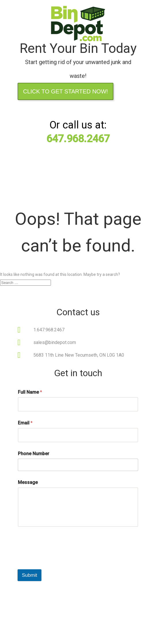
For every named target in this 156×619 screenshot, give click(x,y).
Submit (29, 575)
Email (25, 423)
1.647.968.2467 (48, 329)
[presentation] (61, 555)
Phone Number (33, 453)
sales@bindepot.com (54, 342)
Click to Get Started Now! (65, 91)
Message (28, 482)
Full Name (30, 392)
